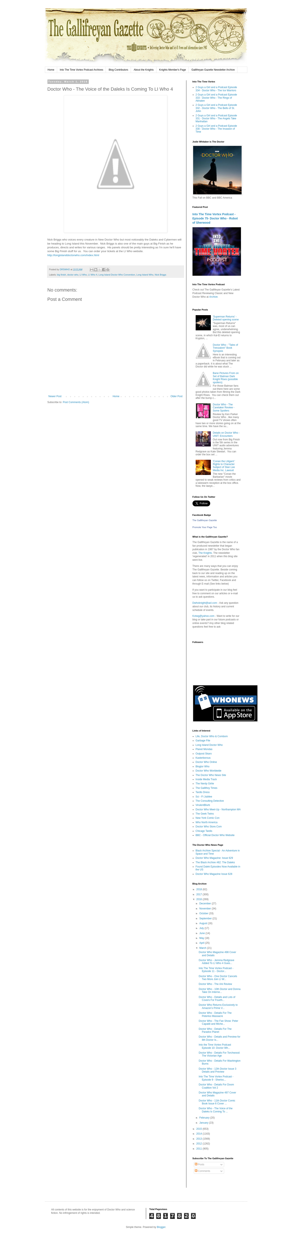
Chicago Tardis (204, 831)
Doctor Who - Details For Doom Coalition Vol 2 (216, 1086)
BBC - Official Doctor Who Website (215, 835)
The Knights (205, 552)
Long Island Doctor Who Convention (116, 274)
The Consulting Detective (210, 800)
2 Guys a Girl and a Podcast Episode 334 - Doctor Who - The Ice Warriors (216, 89)
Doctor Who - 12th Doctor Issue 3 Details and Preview (217, 1070)
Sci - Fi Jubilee (204, 796)
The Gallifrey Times (206, 788)
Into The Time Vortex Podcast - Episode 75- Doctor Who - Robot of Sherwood (215, 218)
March (203, 948)
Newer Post (55, 396)
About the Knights (144, 69)
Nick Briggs (160, 274)
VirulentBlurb (203, 805)
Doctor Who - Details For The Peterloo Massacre (215, 1014)
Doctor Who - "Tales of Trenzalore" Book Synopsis (225, 347)
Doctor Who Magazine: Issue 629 (214, 857)
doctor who (72, 274)
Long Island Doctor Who (209, 745)
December (205, 903)
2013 (199, 1138)
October (204, 913)
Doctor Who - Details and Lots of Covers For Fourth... (217, 999)
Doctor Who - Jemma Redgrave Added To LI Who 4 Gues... (216, 962)
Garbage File (203, 740)
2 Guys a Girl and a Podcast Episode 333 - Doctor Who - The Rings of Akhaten (216, 97)
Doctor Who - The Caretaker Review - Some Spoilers (223, 407)
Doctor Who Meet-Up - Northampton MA (218, 809)
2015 (199, 1128)
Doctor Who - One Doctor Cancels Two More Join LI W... (218, 978)
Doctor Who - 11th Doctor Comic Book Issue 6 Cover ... (217, 1102)
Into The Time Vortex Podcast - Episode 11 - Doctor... (216, 970)
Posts (199, 1164)
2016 (199, 899)
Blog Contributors (118, 69)
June (202, 933)
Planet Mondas (204, 749)
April (202, 942)
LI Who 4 (92, 274)
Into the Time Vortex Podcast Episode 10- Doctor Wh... (215, 1046)
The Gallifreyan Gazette (204, 520)
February (204, 1117)
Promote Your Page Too (204, 527)
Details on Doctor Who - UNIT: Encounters (226, 434)
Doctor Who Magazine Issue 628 (214, 874)
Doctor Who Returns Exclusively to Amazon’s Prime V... (218, 1006)
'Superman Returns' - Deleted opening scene (226, 318)
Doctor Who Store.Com (209, 826)
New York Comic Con (207, 817)
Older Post (177, 396)
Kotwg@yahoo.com (203, 615)
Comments (202, 1171)
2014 (199, 1133)
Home (51, 69)
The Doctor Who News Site (211, 775)
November (205, 908)
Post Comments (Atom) (76, 402)
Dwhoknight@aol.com (204, 602)
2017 (199, 894)
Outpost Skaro (204, 753)
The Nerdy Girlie (205, 783)
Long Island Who (144, 274)
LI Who (83, 274)
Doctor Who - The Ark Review (215, 984)
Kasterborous (203, 757)
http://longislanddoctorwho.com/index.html (73, 255)
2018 (199, 889)
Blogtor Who (203, 766)
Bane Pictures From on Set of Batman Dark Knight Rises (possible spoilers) (226, 378)
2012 (199, 1143)
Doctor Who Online (206, 762)
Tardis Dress (203, 792)
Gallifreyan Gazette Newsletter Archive (213, 69)
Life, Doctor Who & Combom (212, 736)
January (204, 1122)
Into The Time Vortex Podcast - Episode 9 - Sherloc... (216, 1078)
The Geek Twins (205, 813)
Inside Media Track (206, 779)
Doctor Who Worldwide (208, 770)
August (203, 923)
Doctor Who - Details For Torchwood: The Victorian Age (219, 1054)
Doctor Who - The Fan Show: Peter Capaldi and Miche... (218, 1022)
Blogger (161, 1227)
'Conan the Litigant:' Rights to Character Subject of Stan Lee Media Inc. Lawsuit (224, 466)
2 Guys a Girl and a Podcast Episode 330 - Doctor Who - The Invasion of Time (216, 128)
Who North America (207, 822)
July (202, 928)
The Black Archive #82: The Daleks (215, 862)
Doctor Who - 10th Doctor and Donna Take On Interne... (219, 991)
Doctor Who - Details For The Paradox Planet (215, 1030)
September (205, 918)
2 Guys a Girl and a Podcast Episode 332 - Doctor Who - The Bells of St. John (216, 108)
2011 (199, 1148)
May (202, 938)
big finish (61, 274)
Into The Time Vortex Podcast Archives (81, 69)
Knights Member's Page (172, 69)
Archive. (213, 296)
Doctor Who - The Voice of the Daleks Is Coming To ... (216, 1110)
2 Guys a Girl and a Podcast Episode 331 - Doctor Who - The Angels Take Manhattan (216, 118)
